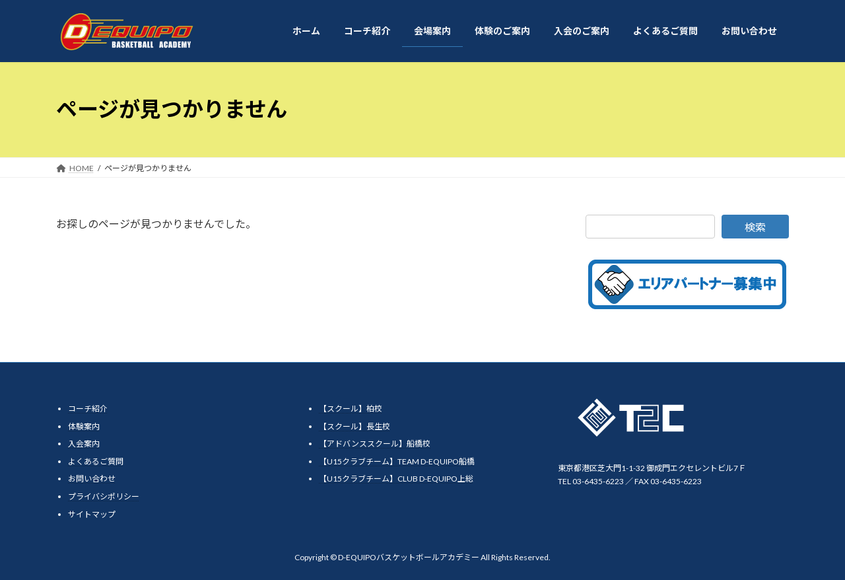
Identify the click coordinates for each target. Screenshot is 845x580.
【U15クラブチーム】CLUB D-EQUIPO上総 (396, 479)
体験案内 (84, 426)
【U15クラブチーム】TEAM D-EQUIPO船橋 (397, 461)
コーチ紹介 (88, 409)
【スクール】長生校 (354, 426)
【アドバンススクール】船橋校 (374, 444)
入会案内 (84, 444)
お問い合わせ (92, 479)
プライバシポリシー (103, 496)
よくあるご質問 (95, 461)
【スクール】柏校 (350, 409)
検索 (755, 227)
